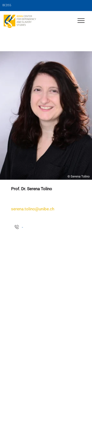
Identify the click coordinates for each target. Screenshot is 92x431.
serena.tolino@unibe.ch (32, 208)
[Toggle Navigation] (81, 21)
